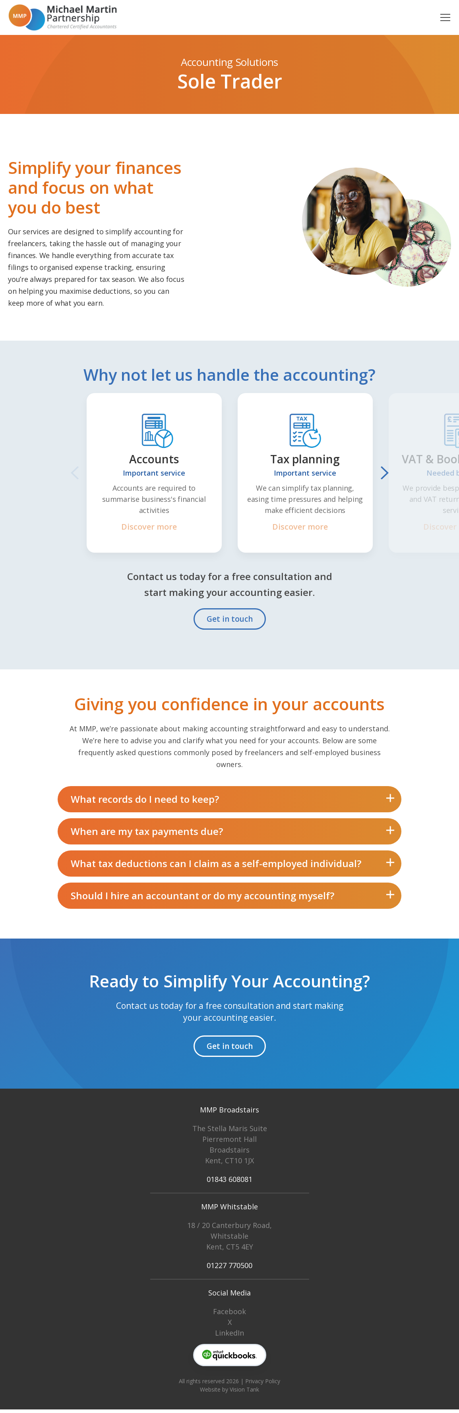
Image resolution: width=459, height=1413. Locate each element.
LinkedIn (229, 1336)
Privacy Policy (262, 1384)
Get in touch (230, 619)
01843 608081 (229, 1182)
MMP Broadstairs (229, 1113)
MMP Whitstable (229, 1210)
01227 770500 (229, 1269)
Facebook (229, 1315)
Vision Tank (244, 1393)
